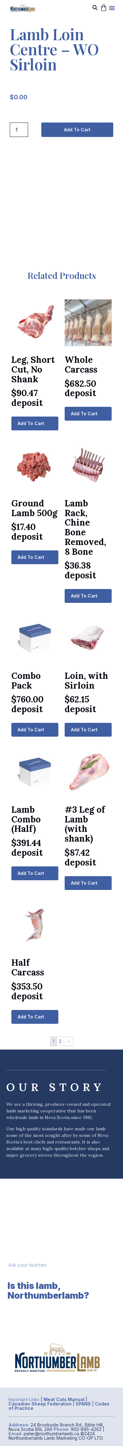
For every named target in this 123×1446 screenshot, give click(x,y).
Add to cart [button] (31, 423)
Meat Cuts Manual (64, 1399)
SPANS (83, 1403)
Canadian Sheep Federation (40, 1403)
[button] (95, 8)
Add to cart (77, 129)
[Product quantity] (19, 130)
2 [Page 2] (60, 1041)
